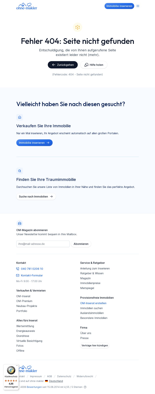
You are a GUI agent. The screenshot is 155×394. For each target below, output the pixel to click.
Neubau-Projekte (26, 306)
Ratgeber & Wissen (92, 273)
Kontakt (20, 376)
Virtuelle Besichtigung (29, 341)
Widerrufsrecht (85, 376)
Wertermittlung (25, 326)
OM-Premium (24, 301)
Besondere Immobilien (93, 318)
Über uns (85, 333)
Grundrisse (22, 336)
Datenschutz (64, 376)
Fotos (19, 345)
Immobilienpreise (90, 283)
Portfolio (21, 311)
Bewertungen (34, 387)
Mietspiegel (87, 288)
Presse (84, 338)
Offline (20, 350)
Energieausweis (25, 331)
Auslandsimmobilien (92, 313)
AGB (49, 376)
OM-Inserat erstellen (93, 303)
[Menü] (17, 366)
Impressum (36, 376)
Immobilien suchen (91, 308)
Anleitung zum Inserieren (95, 268)
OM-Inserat (23, 296)
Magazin (85, 278)
